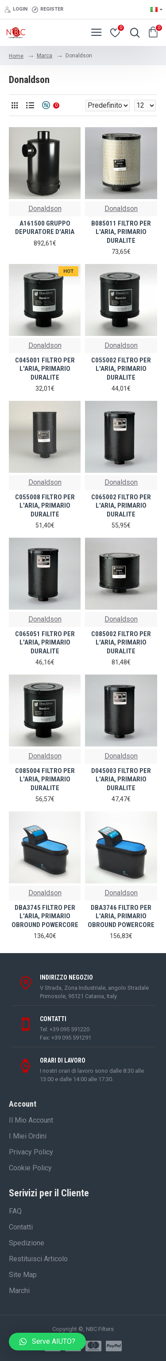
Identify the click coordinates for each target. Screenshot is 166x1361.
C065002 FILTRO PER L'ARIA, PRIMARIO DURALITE (121, 505)
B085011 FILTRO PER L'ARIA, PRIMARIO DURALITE (121, 232)
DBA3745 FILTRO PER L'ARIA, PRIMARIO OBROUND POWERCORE (45, 916)
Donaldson (45, 208)
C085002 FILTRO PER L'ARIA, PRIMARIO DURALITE (121, 642)
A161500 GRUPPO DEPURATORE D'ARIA (44, 227)
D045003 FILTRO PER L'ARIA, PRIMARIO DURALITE (121, 779)
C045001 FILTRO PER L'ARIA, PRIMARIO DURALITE (45, 368)
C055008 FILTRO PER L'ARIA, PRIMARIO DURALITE (45, 505)
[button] (47, 1341)
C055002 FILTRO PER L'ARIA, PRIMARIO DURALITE (121, 368)
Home (16, 56)
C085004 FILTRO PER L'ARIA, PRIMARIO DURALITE (45, 779)
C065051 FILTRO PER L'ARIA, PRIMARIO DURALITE (45, 642)
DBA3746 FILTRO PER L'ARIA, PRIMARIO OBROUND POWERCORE (121, 916)
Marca (44, 56)
